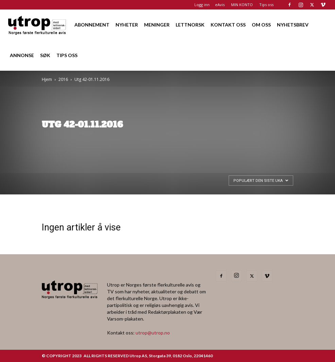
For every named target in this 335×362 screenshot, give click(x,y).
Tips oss (266, 4)
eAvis (220, 4)
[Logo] (37, 24)
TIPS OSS (66, 55)
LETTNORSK (190, 25)
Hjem (47, 79)
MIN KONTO (242, 4)
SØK (45, 55)
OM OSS (261, 25)
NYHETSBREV (292, 25)
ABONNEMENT (91, 25)
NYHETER (127, 25)
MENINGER (157, 25)
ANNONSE (22, 55)
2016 (63, 79)
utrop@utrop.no (153, 332)
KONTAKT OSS (228, 25)
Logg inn (202, 4)
